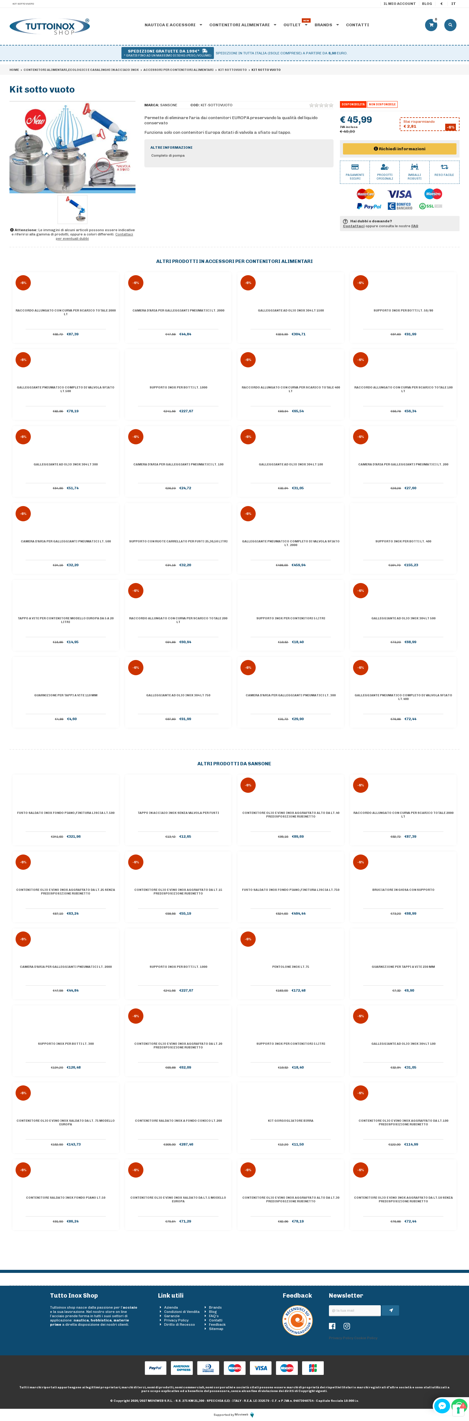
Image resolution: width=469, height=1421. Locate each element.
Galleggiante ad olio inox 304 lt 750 (178, 695)
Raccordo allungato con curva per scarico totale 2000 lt (66, 312)
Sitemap (216, 1329)
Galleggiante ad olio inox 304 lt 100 (291, 464)
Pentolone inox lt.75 (290, 967)
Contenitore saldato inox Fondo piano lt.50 (65, 1198)
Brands (327, 24)
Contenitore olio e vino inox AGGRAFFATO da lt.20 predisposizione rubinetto (178, 1045)
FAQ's (214, 1316)
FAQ (414, 226)
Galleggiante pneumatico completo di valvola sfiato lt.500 (65, 389)
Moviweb (245, 1414)
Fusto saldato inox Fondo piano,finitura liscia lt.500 (65, 813)
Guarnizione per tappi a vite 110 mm (65, 695)
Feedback (217, 1324)
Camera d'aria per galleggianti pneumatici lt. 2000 (178, 310)
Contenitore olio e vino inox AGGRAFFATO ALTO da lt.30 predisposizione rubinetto (290, 1199)
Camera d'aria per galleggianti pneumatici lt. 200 (403, 464)
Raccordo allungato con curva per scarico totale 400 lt (291, 389)
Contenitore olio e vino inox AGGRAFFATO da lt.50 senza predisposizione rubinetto (403, 1199)
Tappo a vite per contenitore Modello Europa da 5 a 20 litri (66, 620)
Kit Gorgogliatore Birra (290, 1121)
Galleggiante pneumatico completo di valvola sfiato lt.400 (403, 697)
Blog (427, 4)
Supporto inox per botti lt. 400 (403, 541)
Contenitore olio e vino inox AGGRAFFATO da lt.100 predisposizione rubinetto (403, 1122)
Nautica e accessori (173, 24)
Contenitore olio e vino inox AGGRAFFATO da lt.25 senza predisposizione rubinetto (65, 891)
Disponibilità (353, 104)
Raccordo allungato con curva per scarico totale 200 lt (178, 620)
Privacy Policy (176, 1320)
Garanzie (172, 1316)
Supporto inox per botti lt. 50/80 (403, 310)
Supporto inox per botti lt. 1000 (178, 387)
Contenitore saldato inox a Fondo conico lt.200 (178, 1121)
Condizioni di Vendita (182, 1312)
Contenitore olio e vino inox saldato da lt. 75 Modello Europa (65, 1122)
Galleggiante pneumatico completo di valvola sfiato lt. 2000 (291, 543)
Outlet (295, 24)
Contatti (357, 24)
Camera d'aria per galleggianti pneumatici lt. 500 (66, 541)
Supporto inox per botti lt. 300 (66, 1044)
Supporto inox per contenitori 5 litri (290, 618)
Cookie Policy (365, 1338)
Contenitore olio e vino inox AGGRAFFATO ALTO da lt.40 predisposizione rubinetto (290, 814)
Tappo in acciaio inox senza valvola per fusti (178, 813)
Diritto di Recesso (179, 1324)
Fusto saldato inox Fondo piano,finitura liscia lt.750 (290, 890)
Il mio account (400, 4)
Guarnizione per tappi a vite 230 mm (403, 967)
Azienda (171, 1307)
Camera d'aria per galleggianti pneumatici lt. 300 (291, 695)
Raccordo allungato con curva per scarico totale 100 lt (403, 389)
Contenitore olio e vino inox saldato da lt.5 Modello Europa (178, 1199)
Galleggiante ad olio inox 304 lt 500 (403, 618)
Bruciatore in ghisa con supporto (403, 890)
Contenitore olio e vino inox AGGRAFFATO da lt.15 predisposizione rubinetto (178, 891)
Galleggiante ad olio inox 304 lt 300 (66, 464)
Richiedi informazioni (399, 148)
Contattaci (354, 226)
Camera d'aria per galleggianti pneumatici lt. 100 (178, 464)
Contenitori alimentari (242, 24)
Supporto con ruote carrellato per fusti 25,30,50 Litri (178, 541)
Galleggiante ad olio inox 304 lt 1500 (291, 310)
